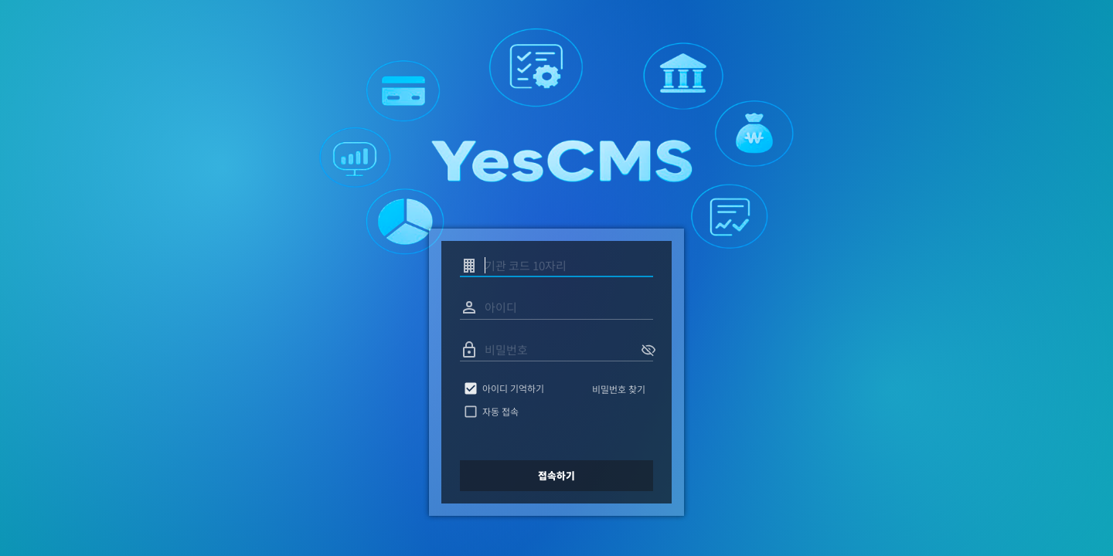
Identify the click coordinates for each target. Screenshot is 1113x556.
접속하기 (556, 475)
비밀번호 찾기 (618, 388)
